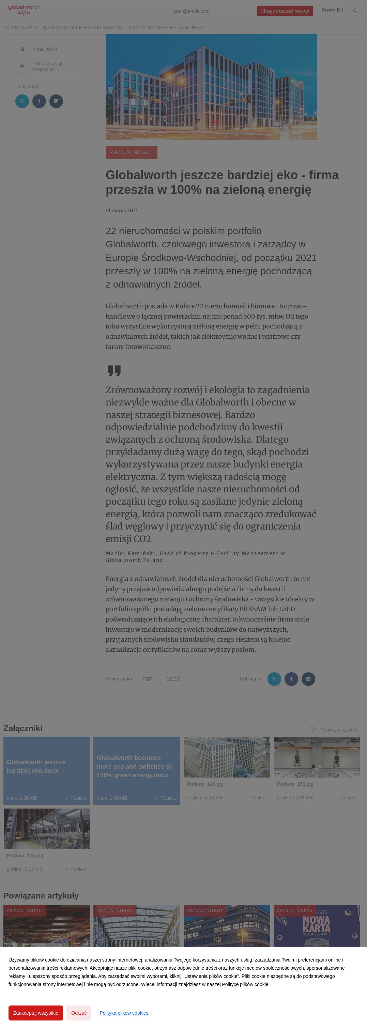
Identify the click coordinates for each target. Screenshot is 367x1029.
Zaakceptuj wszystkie (35, 1013)
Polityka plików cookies (124, 1013)
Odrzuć (79, 1013)
